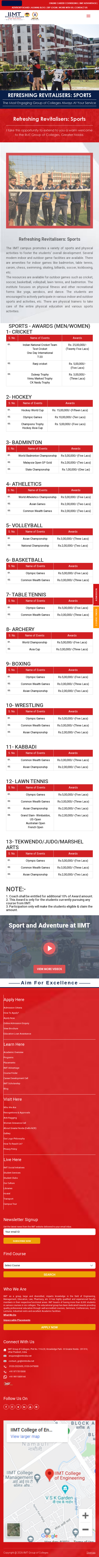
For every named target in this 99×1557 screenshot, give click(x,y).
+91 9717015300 (17, 1371)
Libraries (8, 1188)
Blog (42, 7)
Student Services (12, 1172)
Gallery (7, 1133)
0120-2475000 (31, 1366)
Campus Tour (10, 1204)
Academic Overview (13, 1052)
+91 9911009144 (17, 1376)
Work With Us (66, 7)
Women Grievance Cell (15, 1123)
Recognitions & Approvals (17, 1112)
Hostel (7, 1193)
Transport (8, 1198)
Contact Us (81, 7)
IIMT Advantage (88, 3)
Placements (9, 1062)
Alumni (35, 7)
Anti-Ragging (10, 1117)
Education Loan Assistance (17, 1033)
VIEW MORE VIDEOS (49, 973)
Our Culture (9, 1183)
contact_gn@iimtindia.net (21, 1361)
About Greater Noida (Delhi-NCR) (20, 1128)
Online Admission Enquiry (16, 1023)
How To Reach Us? (13, 1143)
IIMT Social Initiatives (14, 1167)
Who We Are (10, 1107)
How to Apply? (11, 1013)
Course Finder (11, 1073)
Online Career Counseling (63, 3)
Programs (8, 1057)
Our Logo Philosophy (14, 1138)
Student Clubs (11, 1178)
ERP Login (52, 7)
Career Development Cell (16, 1078)
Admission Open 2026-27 (36, 3)
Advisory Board (20, 7)
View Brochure (11, 1028)
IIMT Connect (12, 3)
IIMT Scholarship (12, 1083)
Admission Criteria (13, 1007)
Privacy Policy (10, 1149)
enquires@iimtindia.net (20, 1356)
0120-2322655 (16, 1366)
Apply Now (9, 1018)
